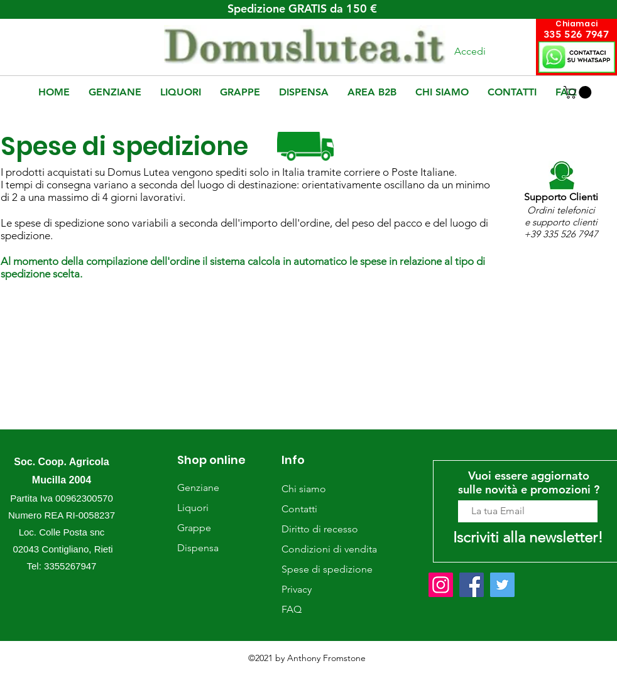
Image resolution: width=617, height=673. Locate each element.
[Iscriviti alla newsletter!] (527, 537)
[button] (579, 92)
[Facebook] (471, 585)
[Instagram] (441, 585)
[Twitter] (502, 585)
